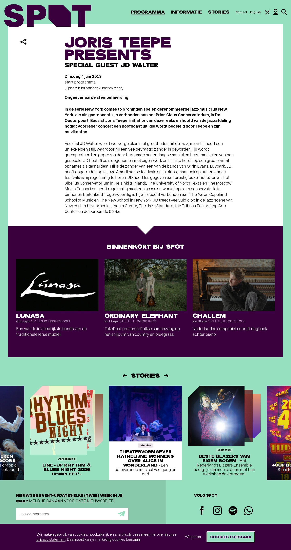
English (255, 12)
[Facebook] (202, 511)
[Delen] (23, 41)
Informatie (186, 12)
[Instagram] (217, 511)
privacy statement (50, 539)
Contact (241, 12)
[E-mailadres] (72, 514)
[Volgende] (166, 375)
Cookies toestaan (230, 536)
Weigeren (193, 536)
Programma (148, 12)
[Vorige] (124, 375)
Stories (219, 12)
